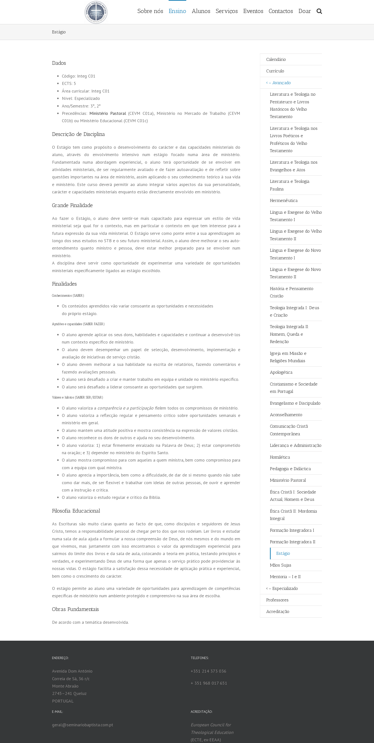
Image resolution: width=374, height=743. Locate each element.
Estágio (283, 553)
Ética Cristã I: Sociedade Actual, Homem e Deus (293, 495)
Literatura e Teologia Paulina (289, 185)
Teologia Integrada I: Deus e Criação (294, 311)
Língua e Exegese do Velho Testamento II (296, 234)
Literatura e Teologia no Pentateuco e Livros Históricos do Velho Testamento (293, 105)
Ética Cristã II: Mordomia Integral (293, 514)
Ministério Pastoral (107, 113)
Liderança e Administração (295, 445)
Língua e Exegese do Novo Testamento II (295, 273)
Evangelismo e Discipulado (295, 403)
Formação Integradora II (292, 541)
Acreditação (277, 611)
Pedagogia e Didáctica (290, 468)
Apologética (281, 372)
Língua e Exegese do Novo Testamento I (295, 254)
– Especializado (283, 588)
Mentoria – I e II (285, 576)
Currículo (275, 71)
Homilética (280, 457)
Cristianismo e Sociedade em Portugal (294, 387)
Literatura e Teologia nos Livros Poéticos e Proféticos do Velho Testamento (294, 139)
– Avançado (280, 82)
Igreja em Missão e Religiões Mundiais (288, 357)
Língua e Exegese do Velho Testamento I (296, 216)
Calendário (276, 59)
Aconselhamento (286, 414)
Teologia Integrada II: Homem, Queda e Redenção (289, 334)
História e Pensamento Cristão (291, 292)
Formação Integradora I (292, 530)
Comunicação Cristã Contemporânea (289, 430)
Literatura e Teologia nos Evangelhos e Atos (294, 165)
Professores (277, 600)
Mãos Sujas (280, 565)
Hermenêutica (284, 200)
